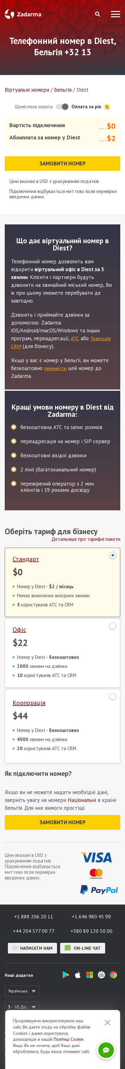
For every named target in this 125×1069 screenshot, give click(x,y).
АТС (75, 338)
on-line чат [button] (83, 948)
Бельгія (62, 89)
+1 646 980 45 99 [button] (91, 916)
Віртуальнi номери (27, 89)
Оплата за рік (90, 107)
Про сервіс (15, 1032)
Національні (82, 800)
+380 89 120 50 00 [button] (91, 931)
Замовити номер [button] (62, 163)
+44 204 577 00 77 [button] (33, 931)
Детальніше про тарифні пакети (85, 539)
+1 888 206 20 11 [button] (33, 916)
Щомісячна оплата (34, 107)
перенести (55, 368)
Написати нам (32, 948)
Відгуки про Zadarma (24, 1040)
